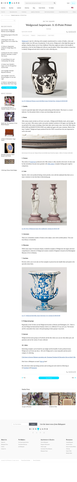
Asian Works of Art (63, 12)
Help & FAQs (68, 470)
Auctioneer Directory (22, 464)
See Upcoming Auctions (23, 462)
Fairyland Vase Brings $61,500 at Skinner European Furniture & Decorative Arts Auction (68, 407)
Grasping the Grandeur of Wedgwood (68, 427)
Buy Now (11, 8)
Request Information (45, 464)
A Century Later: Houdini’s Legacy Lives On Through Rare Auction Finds (8, 66)
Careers (2, 466)
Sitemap (68, 468)
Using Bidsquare (69, 462)
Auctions (3, 8)
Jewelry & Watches (35, 12)
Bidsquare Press (4, 464)
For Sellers (51, 8)
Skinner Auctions (26, 35)
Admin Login (43, 466)
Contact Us (3, 468)
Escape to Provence (26, 406)
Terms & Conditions (36, 480)
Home (2, 15)
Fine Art (3, 12)
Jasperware (33, 162)
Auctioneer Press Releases (46, 468)
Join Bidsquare (21, 466)
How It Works (42, 8)
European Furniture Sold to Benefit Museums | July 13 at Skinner (28, 427)
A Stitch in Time (39, 406)
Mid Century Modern (49, 12)
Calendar (19, 8)
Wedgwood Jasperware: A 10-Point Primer (41, 427)
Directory (27, 8)
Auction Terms (69, 464)
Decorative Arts (13, 12)
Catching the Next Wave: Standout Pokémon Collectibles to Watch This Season (9, 54)
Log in (68, 3)
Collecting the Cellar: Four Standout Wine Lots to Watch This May (9, 41)
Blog (34, 8)
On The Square (7, 15)
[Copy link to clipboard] (67, 32)
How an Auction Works (71, 466)
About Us (3, 462)
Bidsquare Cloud (44, 470)
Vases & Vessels (51, 35)
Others (74, 12)
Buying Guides (69, 473)
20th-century (51, 164)
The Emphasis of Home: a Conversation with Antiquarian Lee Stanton (55, 407)
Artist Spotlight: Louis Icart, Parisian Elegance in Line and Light (8, 77)
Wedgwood (33, 35)
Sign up (73, 3)
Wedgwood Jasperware (41, 35)
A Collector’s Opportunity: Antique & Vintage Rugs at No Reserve (8, 48)
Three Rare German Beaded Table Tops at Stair (55, 427)
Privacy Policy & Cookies (25, 480)
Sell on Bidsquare (44, 462)
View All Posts (49, 378)
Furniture (24, 12)
